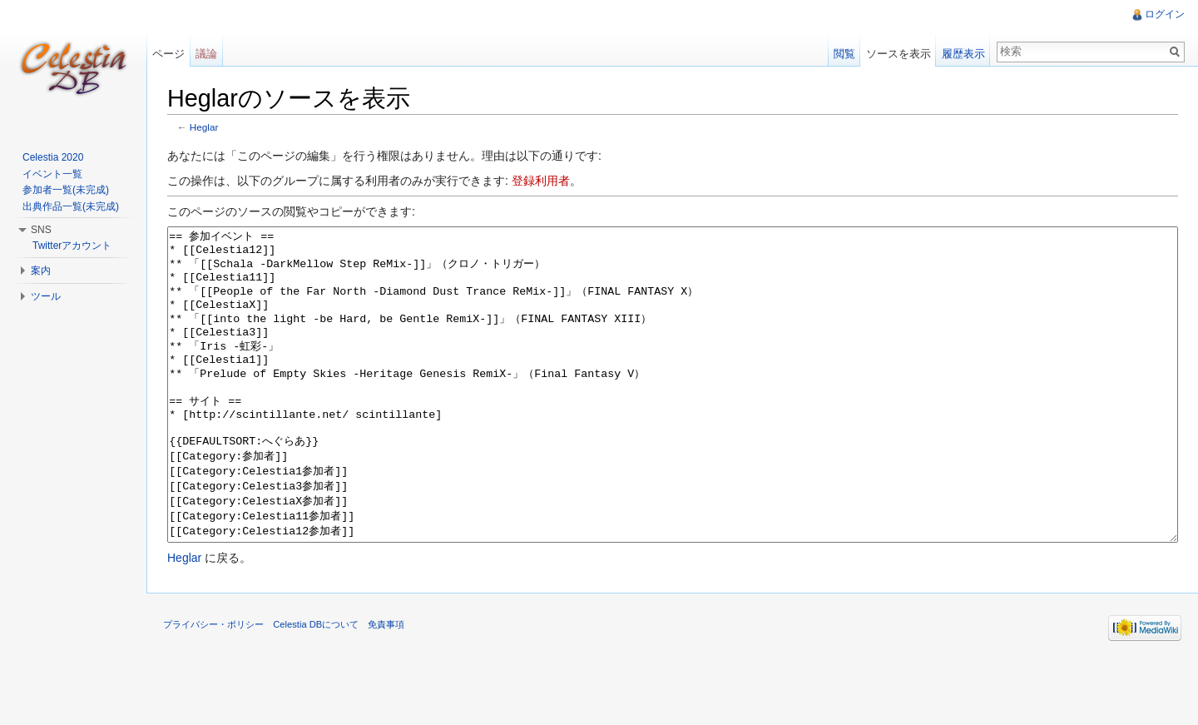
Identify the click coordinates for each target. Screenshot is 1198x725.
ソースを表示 (898, 53)
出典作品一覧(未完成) (70, 206)
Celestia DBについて (316, 687)
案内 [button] (41, 270)
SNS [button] (41, 230)
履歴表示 (963, 53)
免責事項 (386, 687)
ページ (168, 53)
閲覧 (844, 53)
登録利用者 (541, 180)
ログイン (1165, 14)
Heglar (204, 127)
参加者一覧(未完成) (65, 190)
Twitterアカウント (71, 245)
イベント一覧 (52, 174)
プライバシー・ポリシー (213, 687)
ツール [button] (46, 296)
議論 (206, 53)
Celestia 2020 (52, 157)
